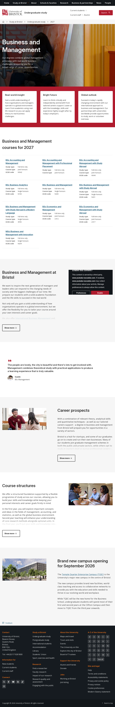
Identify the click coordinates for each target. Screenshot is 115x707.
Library (36, 651)
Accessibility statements (98, 677)
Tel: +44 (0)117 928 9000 (12, 654)
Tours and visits (67, 640)
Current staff (75, 15)
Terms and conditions (97, 673)
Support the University (70, 661)
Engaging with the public (43, 685)
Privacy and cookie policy (98, 681)
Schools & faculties (48, 3)
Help (90, 670)
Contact (5, 632)
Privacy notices (94, 684)
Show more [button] (9, 328)
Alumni (87, 15)
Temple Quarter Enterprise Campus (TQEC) (83, 574)
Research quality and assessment (41, 680)
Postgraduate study (41, 640)
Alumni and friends (68, 665)
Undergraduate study (35, 12)
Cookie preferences (96, 688)
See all (100, 659)
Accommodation (39, 647)
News (98, 3)
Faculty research (39, 672)
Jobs (62, 675)
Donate (63, 668)
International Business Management (33, 318)
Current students (77, 10)
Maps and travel (67, 636)
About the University (69, 632)
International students (42, 643)
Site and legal (94, 666)
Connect (6, 677)
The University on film (69, 647)
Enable (100, 293)
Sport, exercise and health (43, 658)
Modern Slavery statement (99, 691)
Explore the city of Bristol (70, 651)
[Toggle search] (106, 12)
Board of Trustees (68, 654)
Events (63, 643)
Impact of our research (42, 675)
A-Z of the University (97, 632)
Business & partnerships (82, 3)
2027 (52, 22)
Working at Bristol (68, 678)
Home (6, 3)
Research (64, 3)
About (34, 3)
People (108, 3)
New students (8, 664)
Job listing (64, 682)
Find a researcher (40, 668)
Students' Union (39, 654)
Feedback (8, 623)
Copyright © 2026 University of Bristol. (16, 703)
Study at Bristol (20, 3)
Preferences (81, 293)
